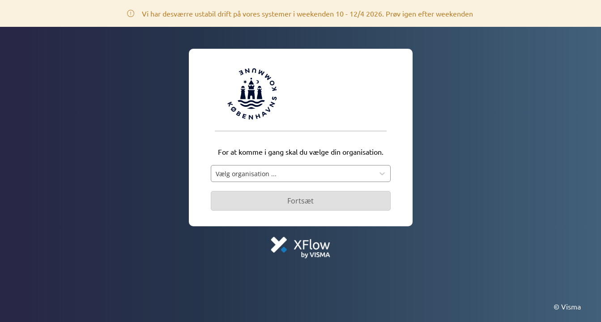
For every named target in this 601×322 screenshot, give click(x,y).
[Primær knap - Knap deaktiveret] (301, 201)
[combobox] (293, 173)
